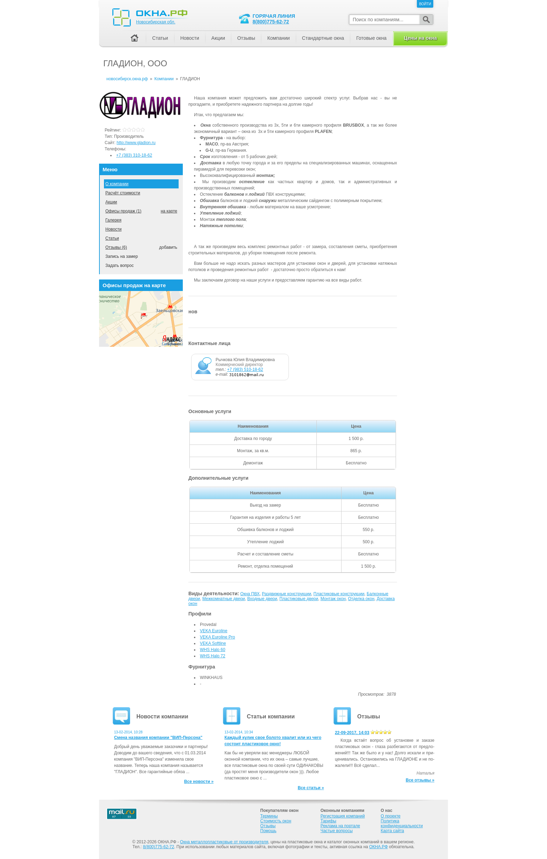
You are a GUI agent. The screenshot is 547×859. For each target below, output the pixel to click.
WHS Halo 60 (212, 649)
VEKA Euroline (213, 630)
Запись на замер (121, 256)
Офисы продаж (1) (123, 211)
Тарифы (328, 821)
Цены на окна (420, 38)
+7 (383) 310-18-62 (134, 155)
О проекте (390, 816)
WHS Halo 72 (212, 655)
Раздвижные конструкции (286, 593)
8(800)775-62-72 (271, 21)
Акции (111, 202)
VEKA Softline (213, 643)
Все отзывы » (420, 780)
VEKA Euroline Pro (217, 637)
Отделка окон (361, 598)
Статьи (112, 238)
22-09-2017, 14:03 (352, 732)
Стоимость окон (275, 821)
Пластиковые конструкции (339, 593)
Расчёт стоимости (122, 193)
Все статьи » (311, 787)
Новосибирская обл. (155, 22)
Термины (269, 816)
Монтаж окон (333, 598)
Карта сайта (392, 830)
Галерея (113, 220)
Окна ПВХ (250, 593)
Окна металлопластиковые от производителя (224, 841)
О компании (116, 183)
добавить (168, 247)
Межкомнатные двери (223, 598)
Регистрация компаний (343, 816)
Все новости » (198, 781)
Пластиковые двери (298, 598)
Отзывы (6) (116, 247)
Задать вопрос (119, 265)
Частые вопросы (337, 830)
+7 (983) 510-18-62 (245, 369)
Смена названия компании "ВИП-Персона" (158, 737)
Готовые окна (371, 38)
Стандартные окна (323, 38)
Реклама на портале (340, 825)
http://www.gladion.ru (136, 142)
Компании (278, 38)
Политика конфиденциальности (402, 823)
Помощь (268, 830)
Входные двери (262, 598)
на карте (169, 211)
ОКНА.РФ (378, 846)
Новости (113, 229)
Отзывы (246, 38)
